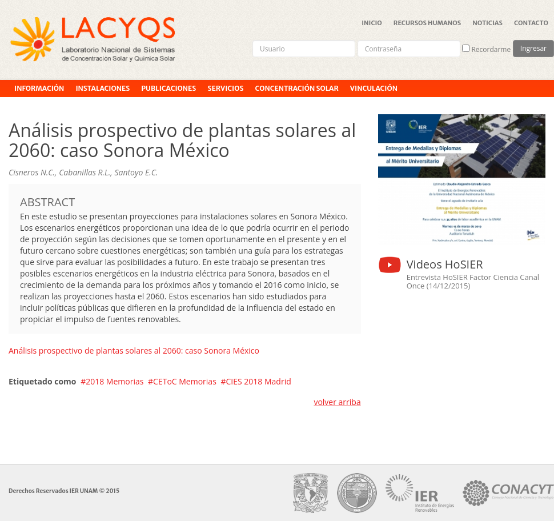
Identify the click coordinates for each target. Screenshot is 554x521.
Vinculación (374, 88)
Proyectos (34, 105)
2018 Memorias (114, 381)
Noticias (487, 23)
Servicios (225, 88)
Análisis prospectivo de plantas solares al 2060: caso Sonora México (134, 350)
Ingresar (533, 48)
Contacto (531, 23)
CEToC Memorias (184, 381)
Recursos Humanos (427, 23)
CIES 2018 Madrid (258, 381)
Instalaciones (102, 88)
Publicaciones (168, 88)
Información (39, 88)
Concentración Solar (296, 88)
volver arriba (337, 401)
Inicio (372, 23)
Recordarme (486, 49)
